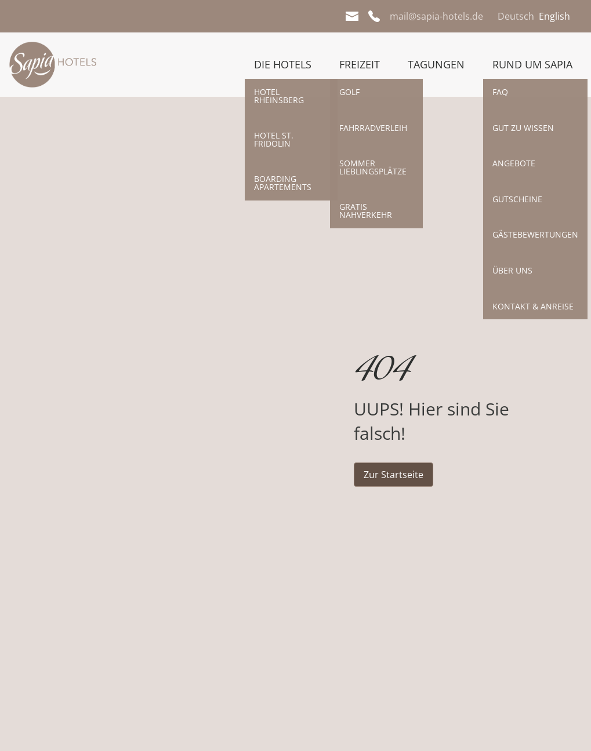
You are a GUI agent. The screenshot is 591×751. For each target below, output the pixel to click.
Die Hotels (282, 64)
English (554, 16)
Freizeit (359, 64)
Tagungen (436, 64)
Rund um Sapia (532, 64)
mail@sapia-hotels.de (436, 16)
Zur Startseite (393, 474)
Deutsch (516, 16)
